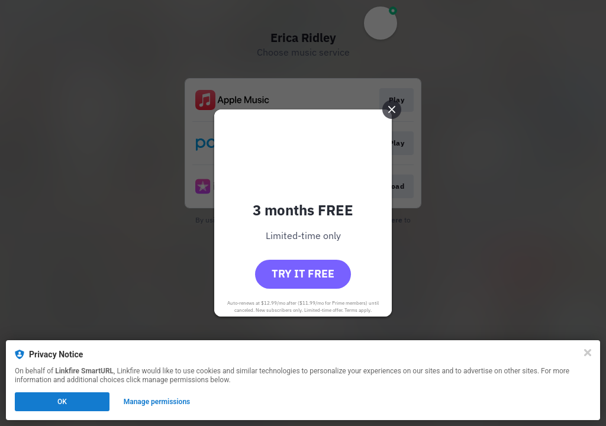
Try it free (303, 273)
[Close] (587, 352)
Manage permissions (157, 402)
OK (62, 402)
